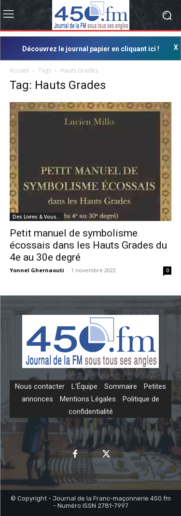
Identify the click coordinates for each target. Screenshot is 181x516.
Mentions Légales (88, 399)
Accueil (19, 70)
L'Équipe (84, 386)
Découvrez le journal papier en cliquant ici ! (90, 49)
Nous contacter (40, 386)
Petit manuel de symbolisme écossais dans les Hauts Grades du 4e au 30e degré (88, 245)
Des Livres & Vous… (37, 216)
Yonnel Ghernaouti (37, 270)
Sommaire (120, 386)
